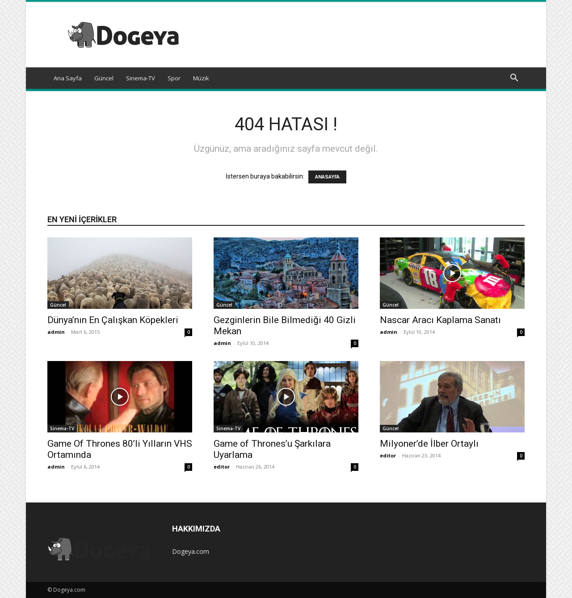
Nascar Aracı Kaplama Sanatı (440, 320)
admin (56, 331)
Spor (174, 78)
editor (222, 466)
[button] (514, 79)
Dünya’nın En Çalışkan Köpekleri (112, 320)
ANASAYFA (327, 177)
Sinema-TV (140, 78)
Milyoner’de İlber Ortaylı (429, 443)
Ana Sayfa (68, 78)
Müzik (201, 78)
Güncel (104, 78)
